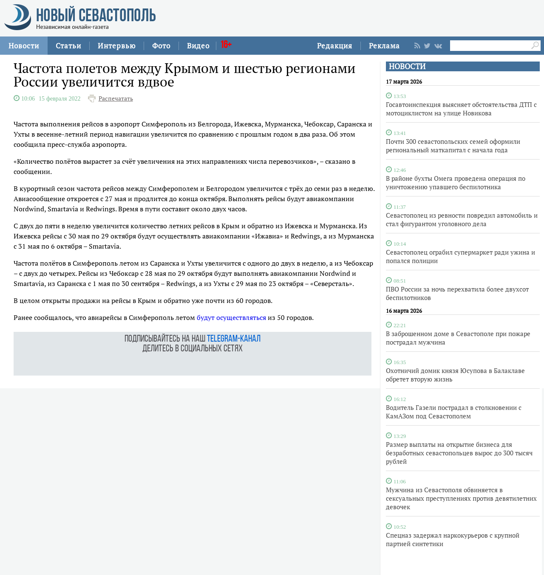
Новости (23, 45)
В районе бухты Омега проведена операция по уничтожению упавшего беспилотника (455, 182)
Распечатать (116, 98)
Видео (198, 45)
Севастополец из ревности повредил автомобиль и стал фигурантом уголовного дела (462, 219)
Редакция (334, 45)
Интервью (117, 45)
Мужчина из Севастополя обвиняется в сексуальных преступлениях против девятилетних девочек (461, 498)
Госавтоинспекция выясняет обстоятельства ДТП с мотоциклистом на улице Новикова (461, 108)
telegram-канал (234, 339)
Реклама (384, 45)
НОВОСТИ (407, 66)
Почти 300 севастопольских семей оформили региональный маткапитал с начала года (453, 145)
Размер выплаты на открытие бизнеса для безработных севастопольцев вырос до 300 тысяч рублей (459, 453)
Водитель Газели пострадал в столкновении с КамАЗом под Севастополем (453, 411)
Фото (161, 45)
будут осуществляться (231, 317)
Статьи (68, 45)
